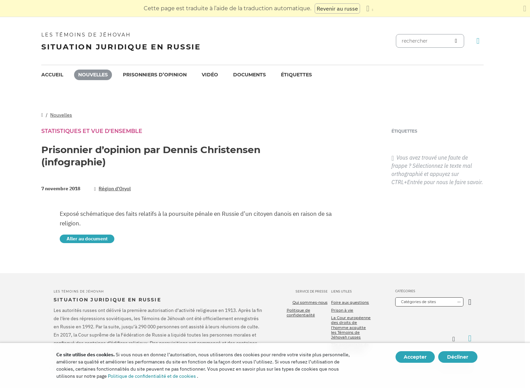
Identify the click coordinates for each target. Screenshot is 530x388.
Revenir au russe (337, 8)
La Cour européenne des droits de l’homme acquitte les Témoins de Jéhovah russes (351, 327)
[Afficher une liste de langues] (369, 8)
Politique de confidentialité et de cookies (152, 376)
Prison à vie (342, 310)
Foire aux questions (350, 302)
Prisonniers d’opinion (155, 75)
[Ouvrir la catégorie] (469, 302)
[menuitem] (52, 75)
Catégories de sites (418, 301)
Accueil (52, 75)
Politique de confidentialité (301, 312)
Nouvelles (93, 75)
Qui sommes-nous (310, 302)
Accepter (415, 357)
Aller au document (87, 239)
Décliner (457, 357)
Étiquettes (296, 75)
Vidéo (210, 75)
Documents (249, 75)
